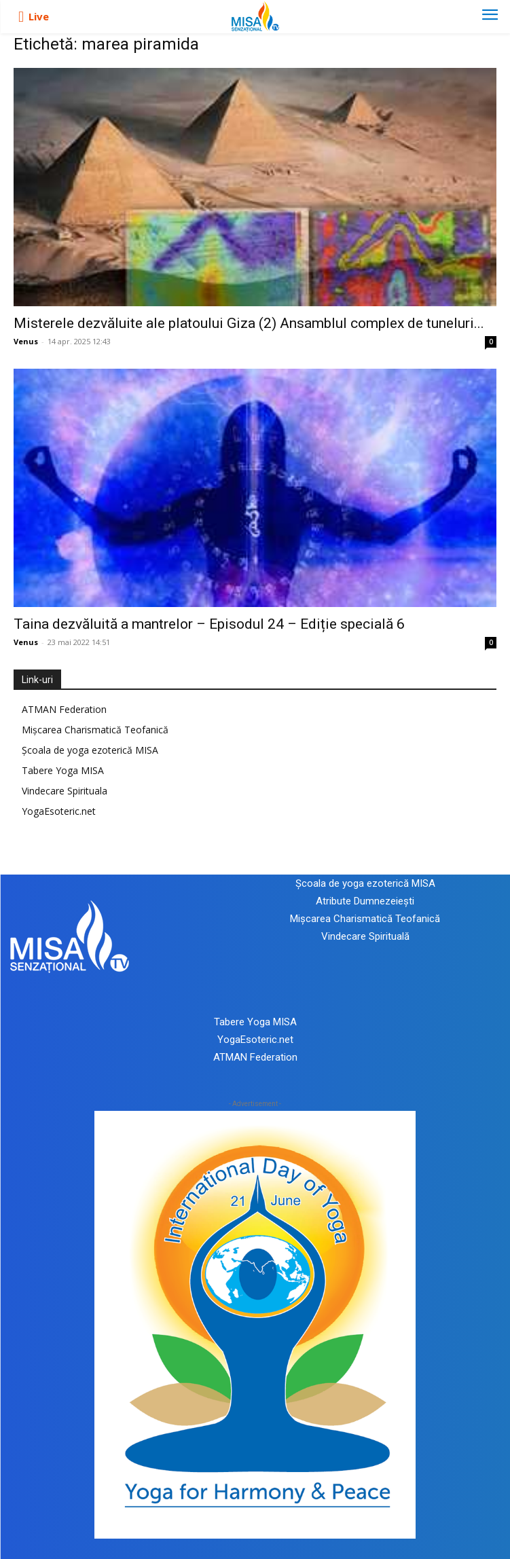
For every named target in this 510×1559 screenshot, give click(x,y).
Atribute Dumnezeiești (365, 901)
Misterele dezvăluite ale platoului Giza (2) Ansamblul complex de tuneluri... (249, 323)
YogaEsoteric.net (59, 811)
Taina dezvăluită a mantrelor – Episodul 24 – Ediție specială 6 (209, 624)
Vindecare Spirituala (64, 790)
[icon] (21, 17)
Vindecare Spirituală (365, 936)
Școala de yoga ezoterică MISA (90, 750)
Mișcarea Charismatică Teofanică (95, 729)
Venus (26, 341)
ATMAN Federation (64, 709)
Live (39, 16)
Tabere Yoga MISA (63, 770)
